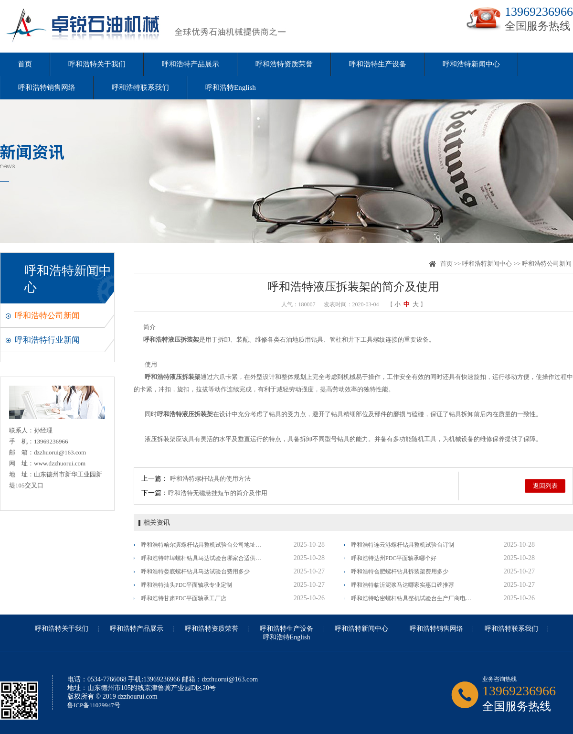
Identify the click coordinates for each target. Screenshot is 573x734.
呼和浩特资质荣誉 (284, 64)
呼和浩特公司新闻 (47, 315)
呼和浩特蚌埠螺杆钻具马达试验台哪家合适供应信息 (202, 558)
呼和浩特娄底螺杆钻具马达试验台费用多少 (195, 571)
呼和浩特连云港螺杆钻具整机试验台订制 (402, 544)
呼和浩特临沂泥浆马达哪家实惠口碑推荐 (402, 585)
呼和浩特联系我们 (140, 87)
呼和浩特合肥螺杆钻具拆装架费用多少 (399, 571)
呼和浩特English (230, 87)
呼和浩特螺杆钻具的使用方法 (210, 478)
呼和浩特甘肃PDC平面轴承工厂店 (183, 598)
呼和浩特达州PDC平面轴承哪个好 (393, 558)
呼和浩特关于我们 (97, 64)
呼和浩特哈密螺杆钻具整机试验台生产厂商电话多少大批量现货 (412, 598)
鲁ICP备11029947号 (93, 705)
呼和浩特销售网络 (46, 87)
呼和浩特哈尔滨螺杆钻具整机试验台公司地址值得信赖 (202, 544)
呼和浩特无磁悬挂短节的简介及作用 (217, 493)
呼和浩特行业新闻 (47, 340)
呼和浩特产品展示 (190, 64)
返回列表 (545, 485)
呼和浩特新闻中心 (471, 64)
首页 (25, 64)
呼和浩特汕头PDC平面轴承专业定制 (186, 585)
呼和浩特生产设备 (377, 64)
